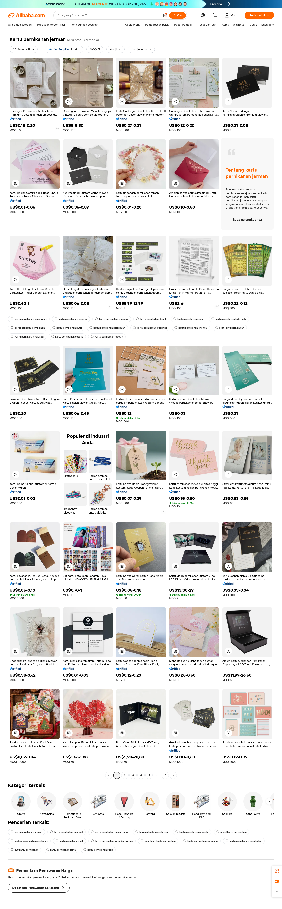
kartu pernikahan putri (67, 327)
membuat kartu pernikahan (158, 841)
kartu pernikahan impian (26, 832)
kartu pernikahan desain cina (109, 832)
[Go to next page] (173, 775)
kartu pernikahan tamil (151, 319)
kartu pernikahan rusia (98, 849)
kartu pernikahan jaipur (188, 319)
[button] (165, 15)
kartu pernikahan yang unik (200, 841)
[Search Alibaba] (109, 15)
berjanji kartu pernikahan (151, 832)
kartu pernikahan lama (61, 849)
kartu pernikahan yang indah (29, 319)
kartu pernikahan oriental (71, 319)
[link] (277, 871)
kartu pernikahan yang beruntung (112, 841)
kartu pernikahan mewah (107, 336)
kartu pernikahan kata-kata (229, 319)
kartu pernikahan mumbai (111, 319)
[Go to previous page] (108, 775)
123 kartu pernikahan (24, 849)
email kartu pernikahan (231, 832)
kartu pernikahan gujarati (27, 336)
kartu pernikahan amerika (192, 832)
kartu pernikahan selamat (66, 832)
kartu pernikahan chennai (190, 327)
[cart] (216, 16)
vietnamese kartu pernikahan (29, 841)
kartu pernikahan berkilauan (107, 327)
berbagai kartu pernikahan (28, 327)
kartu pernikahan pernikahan (244, 841)
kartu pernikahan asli (69, 841)
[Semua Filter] (24, 49)
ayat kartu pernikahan (229, 327)
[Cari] (177, 15)
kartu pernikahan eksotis (67, 336)
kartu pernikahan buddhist (150, 327)
